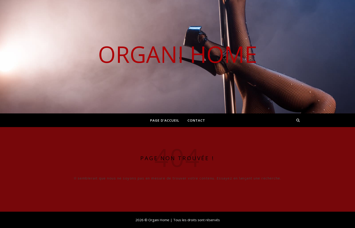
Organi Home (177, 54)
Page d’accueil (164, 120)
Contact (196, 120)
